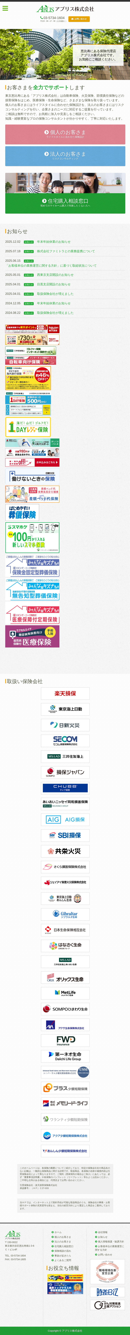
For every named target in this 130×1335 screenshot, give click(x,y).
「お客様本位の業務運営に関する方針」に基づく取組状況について (51, 265)
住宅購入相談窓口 (64, 1246)
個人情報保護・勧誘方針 (111, 1241)
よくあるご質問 (63, 1260)
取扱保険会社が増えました (55, 293)
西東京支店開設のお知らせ (55, 274)
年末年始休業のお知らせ (54, 241)
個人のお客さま (63, 1237)
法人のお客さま (63, 1241)
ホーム (58, 1232)
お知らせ (102, 1237)
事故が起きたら (63, 1255)
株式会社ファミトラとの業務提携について (66, 251)
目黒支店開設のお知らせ (54, 284)
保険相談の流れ (63, 1251)
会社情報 (102, 1232)
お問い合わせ (79, 19)
